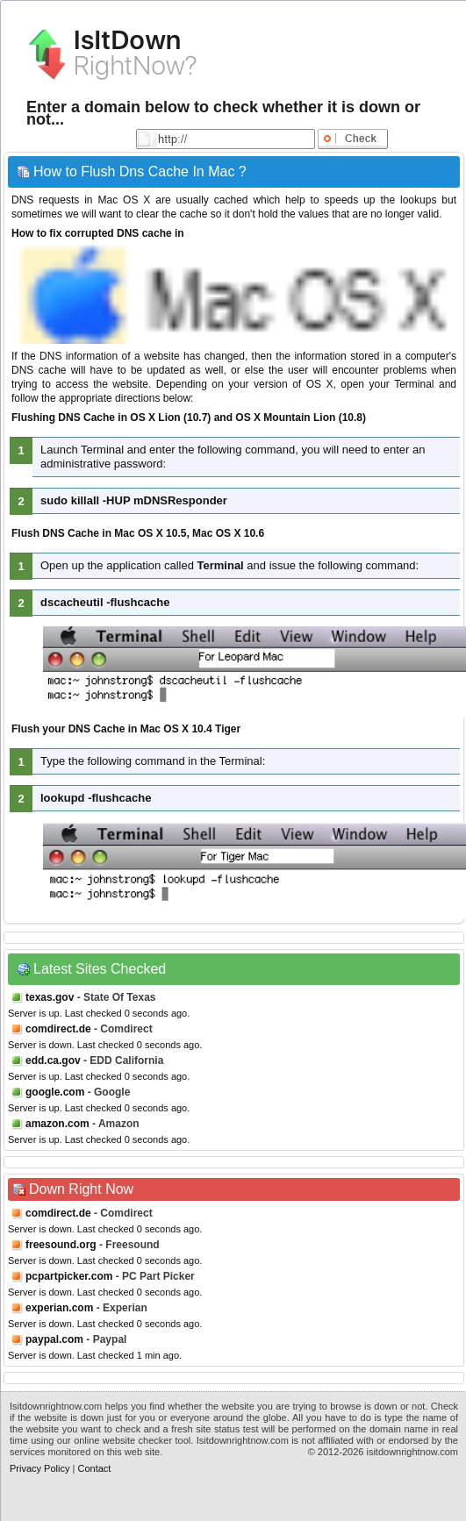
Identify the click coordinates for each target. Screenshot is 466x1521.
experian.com (59, 1308)
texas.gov (49, 997)
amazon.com (57, 1124)
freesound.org (61, 1245)
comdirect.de (58, 1029)
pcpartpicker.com (68, 1276)
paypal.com (54, 1339)
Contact (94, 1468)
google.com (54, 1092)
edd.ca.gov (53, 1060)
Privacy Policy (39, 1468)
